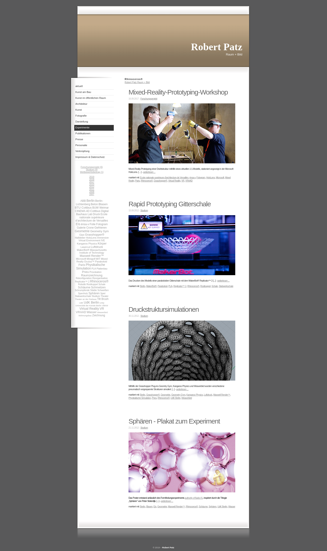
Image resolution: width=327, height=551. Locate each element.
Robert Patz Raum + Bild (137, 82)
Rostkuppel (92, 284)
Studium (96, 296)
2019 (91, 177)
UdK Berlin (91, 302)
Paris (81, 265)
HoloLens (91, 237)
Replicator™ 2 (82, 281)
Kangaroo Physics (87, 243)
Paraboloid (101, 261)
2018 (91, 179)
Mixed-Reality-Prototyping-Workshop (178, 92)
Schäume (84, 287)
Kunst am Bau (83, 92)
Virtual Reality (89, 308)
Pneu (85, 272)
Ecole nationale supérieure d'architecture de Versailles (91, 217)
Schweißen (103, 290)
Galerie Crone (85, 227)
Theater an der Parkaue (86, 299)
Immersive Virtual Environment (94, 239)
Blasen (103, 204)
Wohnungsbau (85, 315)
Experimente (82, 127)
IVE (103, 240)
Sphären (94, 293)
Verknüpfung (82, 151)
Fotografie (81, 115)
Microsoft (81, 258)
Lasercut (85, 247)
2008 (91, 192)
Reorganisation (100, 278)
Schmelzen (98, 287)
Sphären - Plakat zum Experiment (174, 421)
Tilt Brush (103, 299)
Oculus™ (89, 261)
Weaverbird (102, 312)
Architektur (81, 103)
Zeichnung (98, 315)
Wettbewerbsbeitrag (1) (92, 172)
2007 (91, 194)
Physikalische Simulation (90, 266)
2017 (91, 182)
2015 (91, 184)
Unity (102, 303)
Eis (78, 224)
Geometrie (82, 231)
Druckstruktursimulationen (164, 309)
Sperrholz (83, 293)
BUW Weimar (100, 207)
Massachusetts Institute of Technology (93, 251)
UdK (81, 303)
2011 (91, 189)
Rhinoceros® (99, 281)
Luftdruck (97, 247)
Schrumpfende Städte (86, 290)
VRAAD (81, 312)
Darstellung (81, 121)
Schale (101, 284)
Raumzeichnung (91, 275)
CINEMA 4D (82, 211)
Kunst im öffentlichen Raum (90, 98)
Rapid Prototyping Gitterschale (170, 204)
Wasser (92, 312)
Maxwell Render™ (92, 255)
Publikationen (82, 133)
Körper (102, 243)
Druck (96, 214)
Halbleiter (80, 237)
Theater (104, 296)
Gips (81, 234)
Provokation (95, 272)
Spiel (102, 293)
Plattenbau (102, 268)
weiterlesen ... (149, 172)
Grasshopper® (94, 234)
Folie (93, 224)
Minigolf (91, 258)
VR (102, 308)
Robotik (82, 284)
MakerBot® (83, 250)
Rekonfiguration (84, 278)
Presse (79, 139)
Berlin (91, 200)
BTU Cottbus (83, 207)
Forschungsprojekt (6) (92, 167)
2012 (91, 187)
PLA (94, 268)
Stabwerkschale (83, 296)
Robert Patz (168, 547)
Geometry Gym (99, 231)
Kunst (78, 109)
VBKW (105, 305)
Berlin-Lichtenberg (89, 202)
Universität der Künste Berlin (88, 305)
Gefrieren (100, 227)
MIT (98, 258)
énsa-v (85, 224)
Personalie (81, 145)
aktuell (79, 86)
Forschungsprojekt (148, 98)
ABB (83, 200)
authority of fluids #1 (194, 498)
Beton (94, 204)
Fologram (102, 224)
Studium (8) (92, 169)
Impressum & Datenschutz (90, 157)
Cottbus (95, 211)
